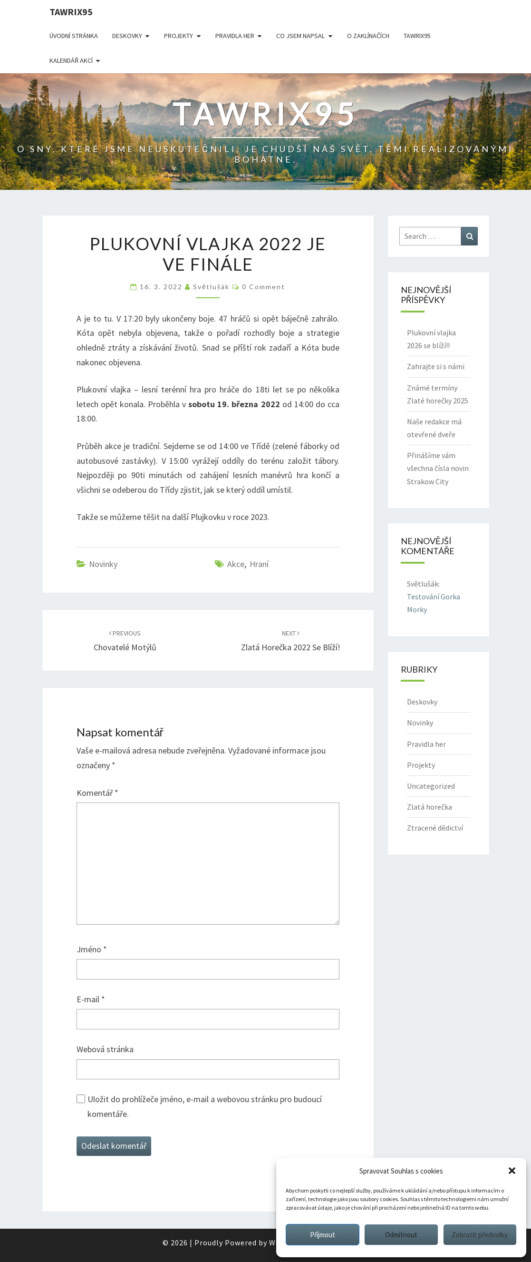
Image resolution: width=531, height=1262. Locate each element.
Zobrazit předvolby (480, 1234)
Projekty (178, 35)
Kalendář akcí (71, 60)
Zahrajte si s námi (435, 366)
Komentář (97, 792)
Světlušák (211, 287)
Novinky (103, 563)
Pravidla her (234, 35)
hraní (259, 563)
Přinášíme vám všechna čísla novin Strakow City (438, 468)
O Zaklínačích (368, 35)
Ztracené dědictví (435, 827)
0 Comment (263, 287)
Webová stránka (105, 1049)
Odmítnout (401, 1234)
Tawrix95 (71, 12)
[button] (512, 1170)
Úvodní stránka (73, 35)
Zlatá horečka (429, 807)
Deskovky (127, 35)
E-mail (91, 999)
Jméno (92, 949)
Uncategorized (431, 786)
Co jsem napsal (300, 35)
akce (235, 563)
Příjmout (322, 1234)
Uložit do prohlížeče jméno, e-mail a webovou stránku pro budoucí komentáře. (204, 1106)
